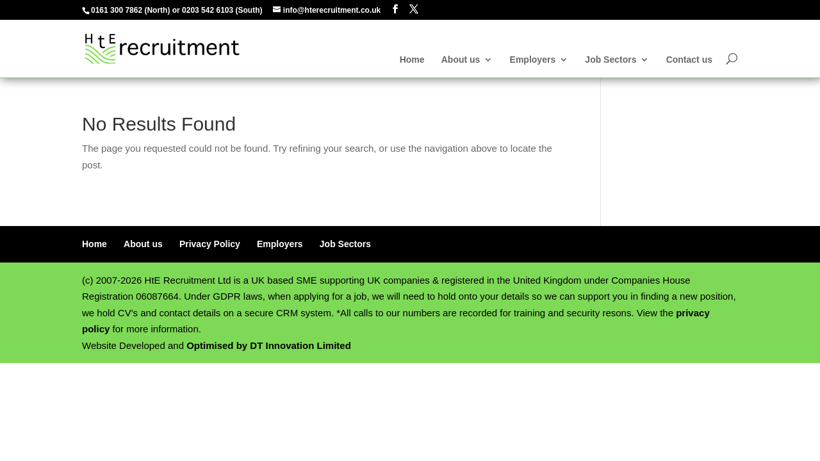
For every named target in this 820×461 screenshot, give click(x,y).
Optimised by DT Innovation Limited (268, 345)
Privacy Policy (209, 244)
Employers (533, 60)
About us (460, 60)
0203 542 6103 (207, 10)
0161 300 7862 (116, 10)
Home (412, 60)
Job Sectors (610, 60)
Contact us (689, 60)
